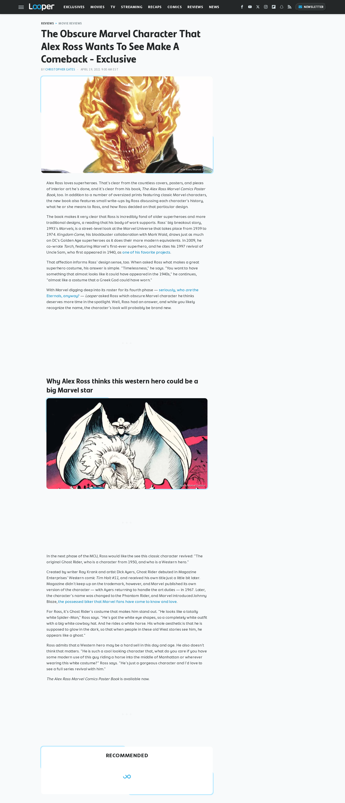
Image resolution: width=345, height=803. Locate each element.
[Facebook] (242, 7)
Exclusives (74, 7)
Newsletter (311, 7)
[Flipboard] (274, 7)
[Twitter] (258, 7)
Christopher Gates (60, 69)
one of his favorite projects (146, 252)
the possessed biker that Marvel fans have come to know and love (117, 601)
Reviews (195, 7)
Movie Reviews (70, 23)
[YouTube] (250, 7)
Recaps (155, 7)
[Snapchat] (281, 7)
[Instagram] (266, 7)
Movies (97, 7)
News (214, 7)
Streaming (131, 7)
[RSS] (289, 7)
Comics (174, 7)
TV (112, 7)
